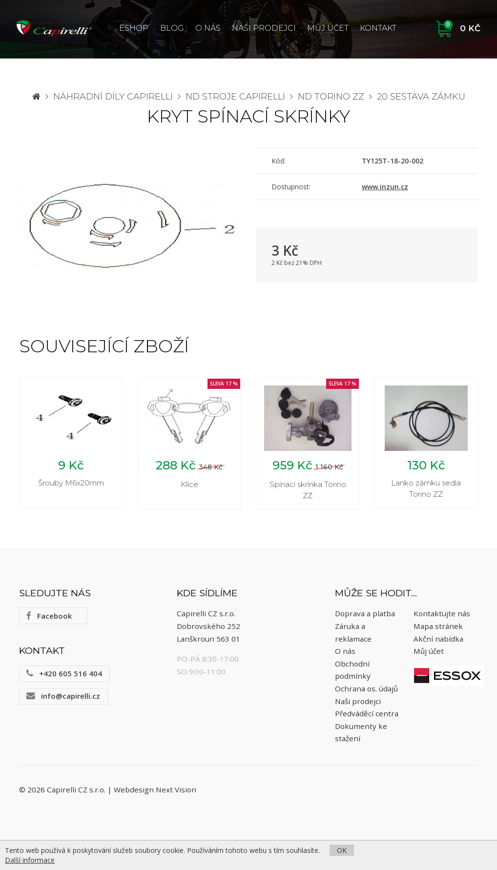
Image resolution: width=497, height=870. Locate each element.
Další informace (30, 860)
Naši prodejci (264, 28)
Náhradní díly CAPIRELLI (113, 96)
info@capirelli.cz (63, 696)
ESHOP (133, 28)
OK (342, 850)
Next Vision (176, 790)
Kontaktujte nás (442, 614)
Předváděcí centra (366, 713)
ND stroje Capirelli (235, 96)
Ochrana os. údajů (366, 688)
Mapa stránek (438, 626)
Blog (172, 28)
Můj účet (328, 28)
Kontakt (378, 28)
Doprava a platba (365, 614)
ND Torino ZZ (331, 96)
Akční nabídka (438, 639)
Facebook (49, 616)
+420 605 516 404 (64, 673)
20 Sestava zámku (421, 96)
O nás (208, 28)
